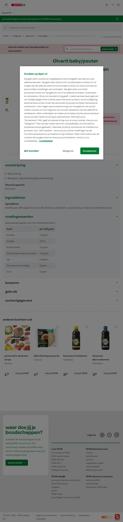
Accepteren (89, 150)
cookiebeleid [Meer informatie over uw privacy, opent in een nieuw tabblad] (46, 140)
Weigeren (68, 150)
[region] (61, 112)
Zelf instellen (31, 150)
